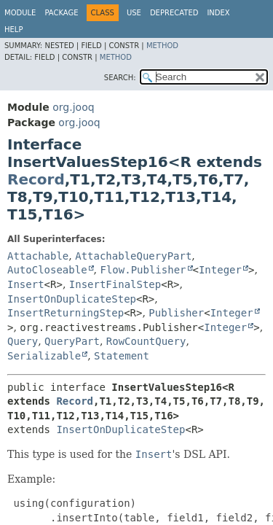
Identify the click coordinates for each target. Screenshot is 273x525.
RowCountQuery (146, 341)
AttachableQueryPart (133, 256)
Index (218, 13)
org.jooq (73, 107)
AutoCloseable (47, 270)
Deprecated (174, 13)
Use (134, 13)
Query (22, 341)
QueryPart (72, 341)
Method (162, 46)
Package (61, 13)
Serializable (44, 356)
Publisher (176, 313)
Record (36, 179)
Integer (220, 270)
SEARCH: (120, 78)
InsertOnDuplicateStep (71, 299)
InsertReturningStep (65, 313)
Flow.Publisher (143, 270)
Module (20, 13)
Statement (121, 356)
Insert (25, 284)
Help (13, 30)
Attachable (37, 256)
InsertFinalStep (115, 284)
